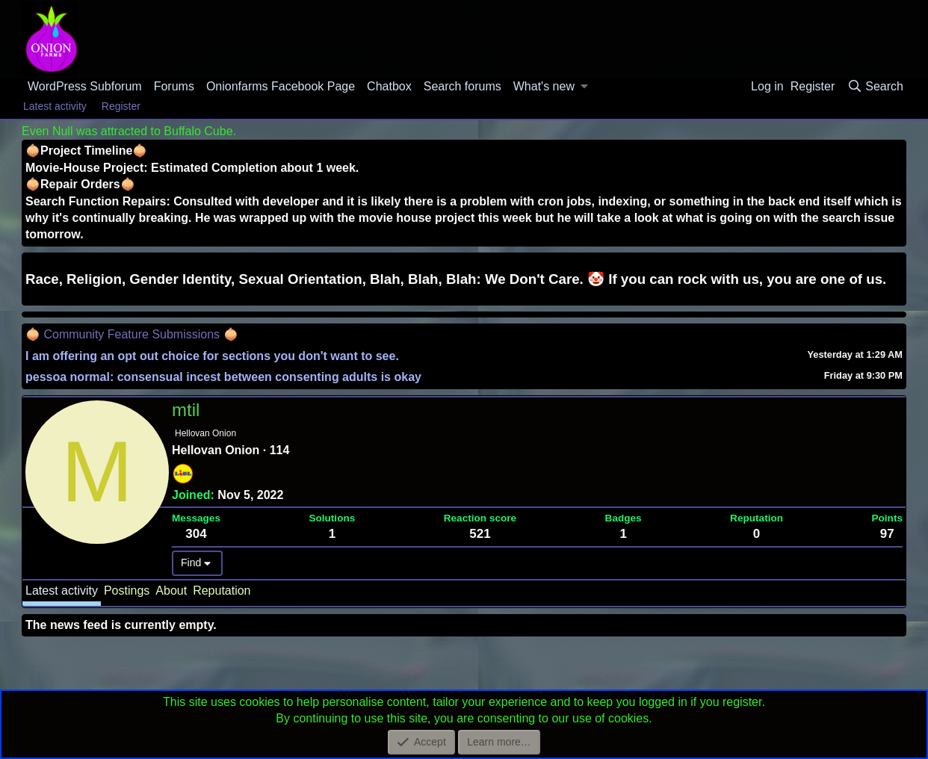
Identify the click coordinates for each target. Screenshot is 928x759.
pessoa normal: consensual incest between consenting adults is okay (223, 377)
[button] (584, 86)
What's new (544, 86)
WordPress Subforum (85, 86)
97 (887, 534)
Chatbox (389, 86)
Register (121, 106)
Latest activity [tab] (61, 590)
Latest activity (55, 106)
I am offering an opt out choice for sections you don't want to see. (212, 356)
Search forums (462, 86)
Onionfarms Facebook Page (280, 86)
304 (195, 534)
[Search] (875, 86)
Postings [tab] (126, 590)
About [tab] (171, 590)
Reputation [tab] (221, 590)
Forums (174, 86)
